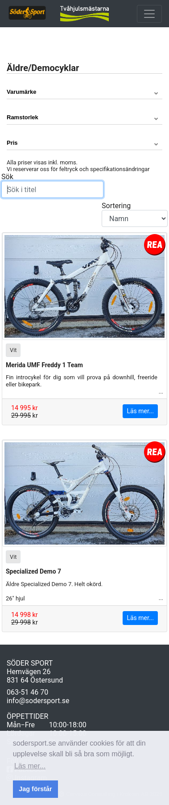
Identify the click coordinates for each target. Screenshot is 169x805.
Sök (52, 185)
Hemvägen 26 (29, 671)
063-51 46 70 (27, 692)
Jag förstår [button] (35, 788)
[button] (84, 92)
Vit (13, 349)
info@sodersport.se (38, 700)
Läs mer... (140, 411)
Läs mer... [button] (29, 766)
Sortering (135, 214)
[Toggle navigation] (149, 14)
